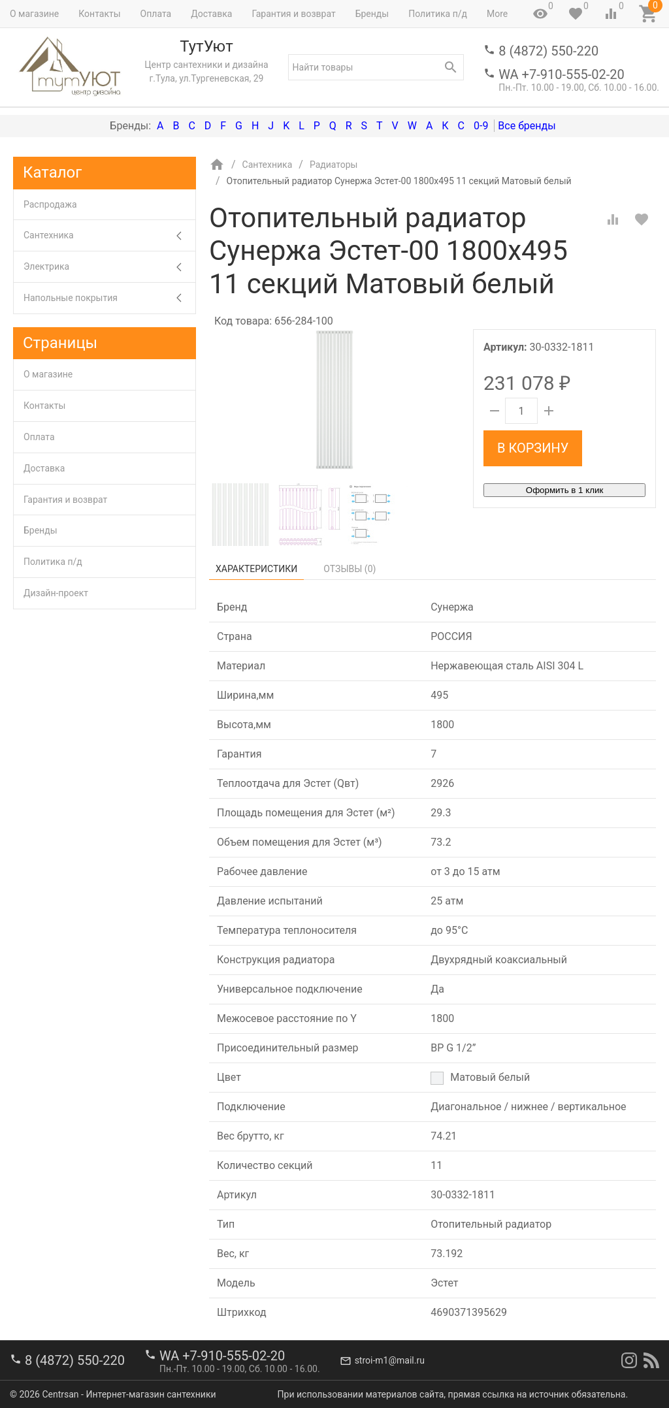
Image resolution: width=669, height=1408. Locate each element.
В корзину (532, 448)
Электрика (109, 266)
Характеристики (256, 569)
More (497, 13)
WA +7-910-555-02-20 (561, 74)
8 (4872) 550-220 (548, 51)
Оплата (156, 13)
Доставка (211, 13)
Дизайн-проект (56, 593)
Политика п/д (437, 13)
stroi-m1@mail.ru (390, 1360)
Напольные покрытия (109, 298)
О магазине (34, 13)
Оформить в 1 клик (564, 490)
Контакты (99, 13)
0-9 (481, 126)
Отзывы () (349, 569)
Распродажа (50, 204)
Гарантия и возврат (293, 13)
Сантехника (109, 235)
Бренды (372, 13)
